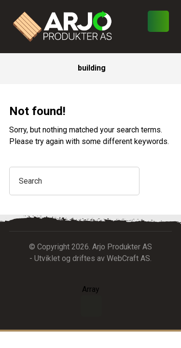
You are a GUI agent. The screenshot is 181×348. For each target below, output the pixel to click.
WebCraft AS (128, 258)
